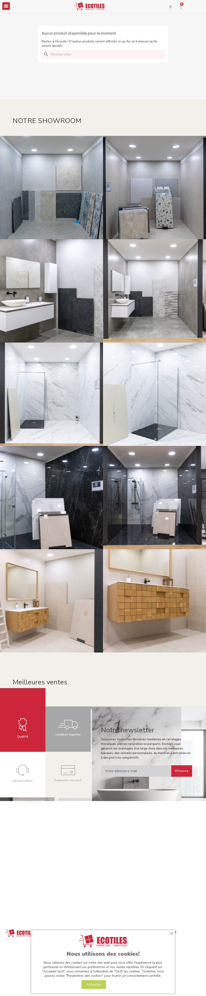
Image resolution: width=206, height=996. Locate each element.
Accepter (93, 984)
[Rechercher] (103, 54)
